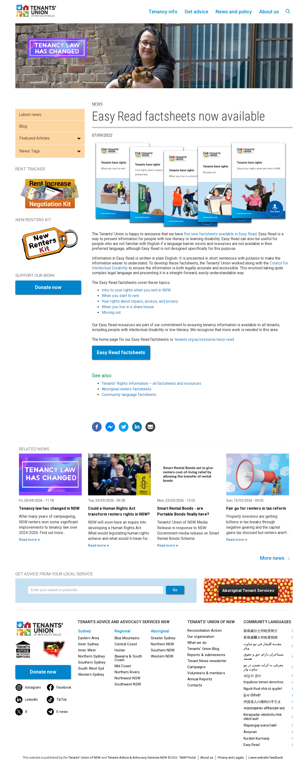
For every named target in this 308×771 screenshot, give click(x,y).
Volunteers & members (206, 673)
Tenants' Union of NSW (84, 757)
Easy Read (252, 745)
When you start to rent (120, 295)
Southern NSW (162, 650)
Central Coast (126, 644)
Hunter (120, 650)
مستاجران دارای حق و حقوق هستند (264, 656)
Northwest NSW (127, 678)
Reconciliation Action (204, 630)
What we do (197, 642)
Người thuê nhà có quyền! (263, 689)
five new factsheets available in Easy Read (220, 234)
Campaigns (196, 667)
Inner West (87, 650)
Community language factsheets (129, 394)
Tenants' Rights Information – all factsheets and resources (151, 383)
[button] (248, 590)
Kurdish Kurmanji (256, 738)
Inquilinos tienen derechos (263, 682)
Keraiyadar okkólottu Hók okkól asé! (263, 717)
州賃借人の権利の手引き (262, 702)
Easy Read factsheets (121, 352)
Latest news (30, 114)
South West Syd (91, 668)
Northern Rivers (127, 672)
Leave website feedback (265, 757)
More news (272, 558)
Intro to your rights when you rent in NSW (136, 290)
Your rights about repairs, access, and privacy (140, 301)
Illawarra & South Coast (128, 658)
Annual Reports (199, 679)
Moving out (111, 312)
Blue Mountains (127, 638)
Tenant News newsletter (206, 661)
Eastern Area (88, 638)
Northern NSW (162, 644)
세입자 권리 (252, 676)
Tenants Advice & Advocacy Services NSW (137, 757)
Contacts (194, 685)
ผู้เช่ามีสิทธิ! (252, 695)
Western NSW (162, 656)
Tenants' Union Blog (203, 649)
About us (206, 757)
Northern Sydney (91, 656)
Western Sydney (91, 674)
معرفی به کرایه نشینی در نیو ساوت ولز (263, 667)
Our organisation (200, 636)
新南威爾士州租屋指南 (261, 637)
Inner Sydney (88, 644)
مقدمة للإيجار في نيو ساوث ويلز (262, 646)
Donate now (48, 287)
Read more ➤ (29, 540)
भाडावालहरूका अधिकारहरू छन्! (264, 708)
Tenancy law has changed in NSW (49, 508)
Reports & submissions (206, 655)
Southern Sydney (91, 662)
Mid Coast (123, 666)
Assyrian (250, 732)
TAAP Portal (187, 757)
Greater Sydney (163, 638)
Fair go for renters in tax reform (256, 508)
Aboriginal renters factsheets (126, 389)
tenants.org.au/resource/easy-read (204, 339)
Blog (23, 126)
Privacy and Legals (231, 757)
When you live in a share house (128, 307)
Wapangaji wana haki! (260, 725)
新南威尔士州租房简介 (261, 631)
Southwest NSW (128, 684)
